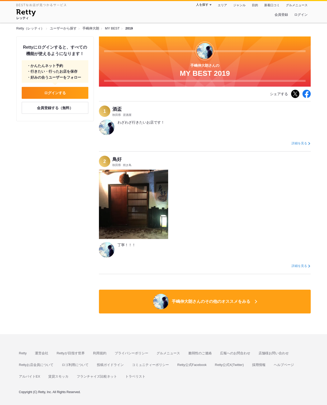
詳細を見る (299, 143)
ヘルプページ (284, 365)
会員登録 (281, 15)
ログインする (55, 93)
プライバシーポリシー (131, 353)
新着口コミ (272, 5)
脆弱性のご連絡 (200, 353)
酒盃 (117, 109)
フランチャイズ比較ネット (97, 376)
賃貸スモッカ (58, 376)
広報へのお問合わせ (235, 353)
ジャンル (239, 5)
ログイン (301, 15)
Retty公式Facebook (191, 365)
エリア (222, 5)
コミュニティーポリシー (150, 365)
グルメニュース (297, 5)
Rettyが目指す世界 (70, 353)
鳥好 (117, 159)
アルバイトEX (29, 376)
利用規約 (99, 353)
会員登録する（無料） (55, 108)
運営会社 (41, 353)
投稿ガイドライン (110, 365)
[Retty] (26, 13)
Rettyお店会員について (36, 365)
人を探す (202, 4)
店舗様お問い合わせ (274, 353)
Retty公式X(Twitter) (229, 365)
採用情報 (259, 365)
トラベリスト (135, 376)
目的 (255, 5)
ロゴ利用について (75, 365)
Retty (23, 353)
